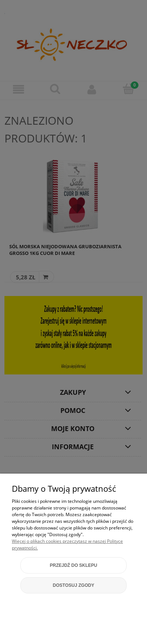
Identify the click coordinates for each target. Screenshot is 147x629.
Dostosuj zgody (73, 585)
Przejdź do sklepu (73, 565)
